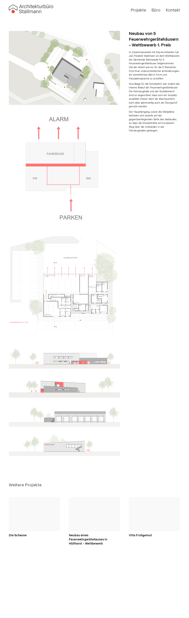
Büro (155, 10)
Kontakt (173, 10)
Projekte (138, 10)
